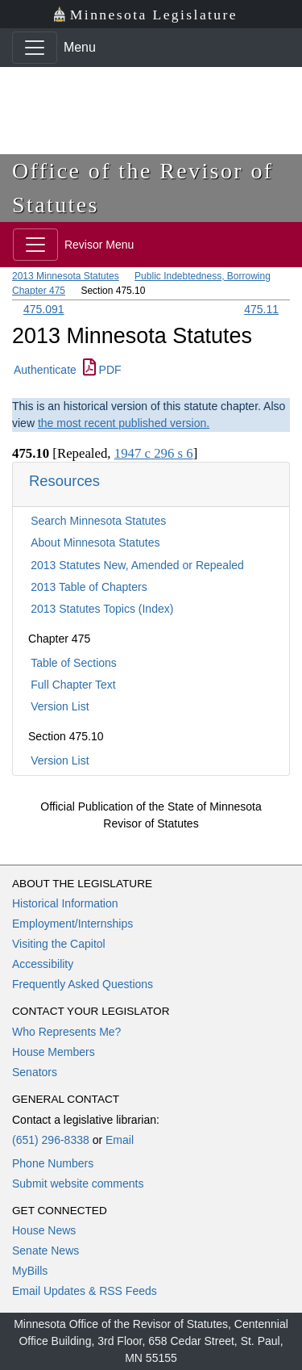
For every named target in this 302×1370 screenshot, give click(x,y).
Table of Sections (74, 662)
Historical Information (65, 903)
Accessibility (42, 963)
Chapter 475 (38, 290)
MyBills (30, 1270)
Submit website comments (77, 1183)
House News (44, 1230)
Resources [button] (64, 480)
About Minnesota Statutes (95, 542)
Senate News (45, 1250)
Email (119, 1139)
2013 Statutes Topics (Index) (102, 608)
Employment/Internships (72, 923)
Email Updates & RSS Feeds (84, 1290)
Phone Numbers (52, 1163)
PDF (102, 369)
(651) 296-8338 (50, 1139)
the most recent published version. (123, 423)
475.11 (261, 309)
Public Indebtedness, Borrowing (202, 276)
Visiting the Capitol (58, 943)
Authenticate (45, 369)
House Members (53, 1051)
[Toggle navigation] (34, 47)
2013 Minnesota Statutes (65, 276)
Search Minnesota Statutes (98, 520)
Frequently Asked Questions (82, 984)
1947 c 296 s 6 (153, 453)
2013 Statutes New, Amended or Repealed (137, 565)
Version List (60, 706)
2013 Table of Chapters (89, 586)
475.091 (43, 309)
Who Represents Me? (66, 1031)
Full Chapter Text (73, 684)
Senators (34, 1072)
